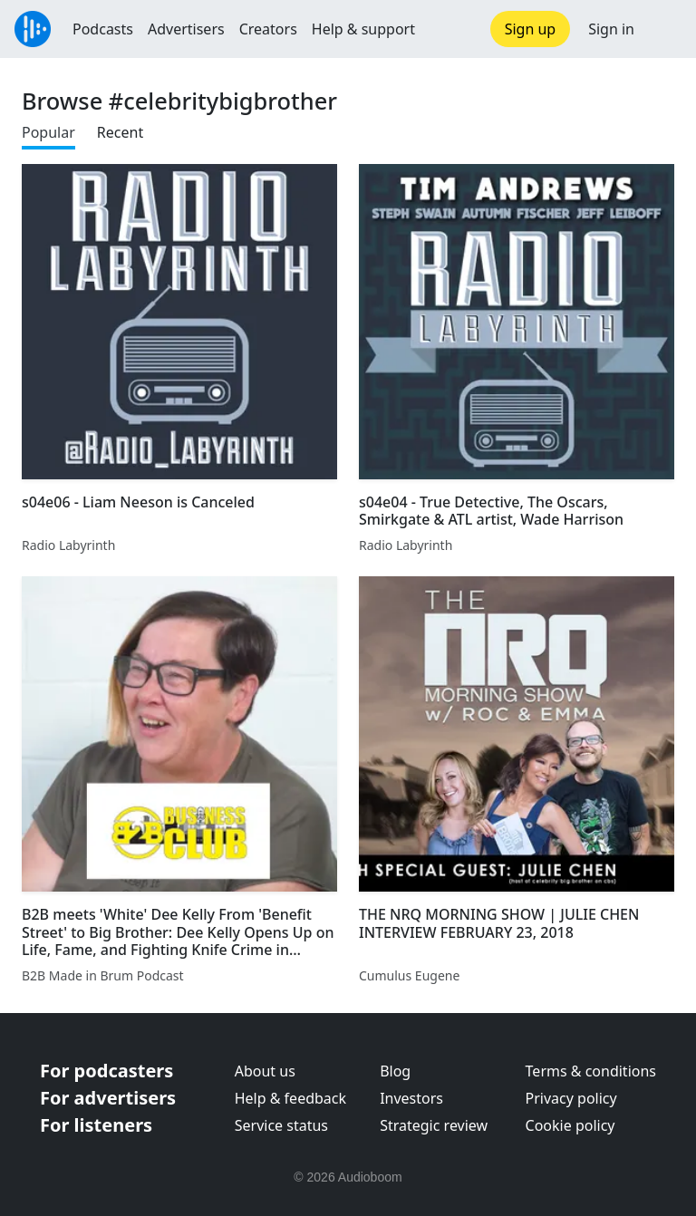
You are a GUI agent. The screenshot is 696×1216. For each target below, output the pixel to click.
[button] (665, 29)
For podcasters (106, 1070)
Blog (395, 1071)
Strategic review (434, 1125)
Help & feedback (290, 1098)
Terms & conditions (591, 1071)
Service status (281, 1125)
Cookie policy (570, 1125)
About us (265, 1071)
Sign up (530, 29)
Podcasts (102, 29)
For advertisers (108, 1098)
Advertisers (186, 29)
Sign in (611, 29)
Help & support (363, 29)
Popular (48, 132)
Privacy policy (571, 1098)
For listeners (96, 1125)
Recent (120, 132)
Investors (411, 1098)
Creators (268, 29)
